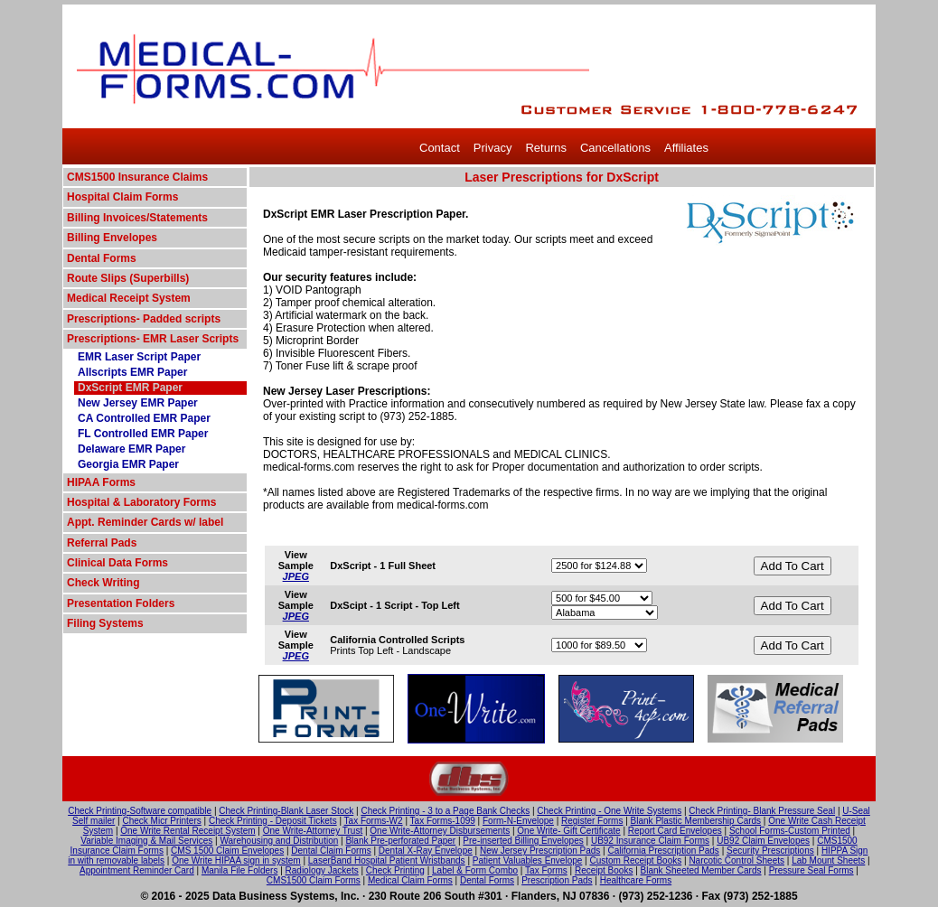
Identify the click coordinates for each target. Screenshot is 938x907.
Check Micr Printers (162, 821)
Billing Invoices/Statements (137, 217)
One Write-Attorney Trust (312, 831)
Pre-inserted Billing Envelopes (523, 841)
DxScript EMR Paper (130, 387)
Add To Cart (792, 566)
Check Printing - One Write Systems (609, 811)
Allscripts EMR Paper (132, 372)
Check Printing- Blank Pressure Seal (762, 811)
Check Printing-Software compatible (139, 811)
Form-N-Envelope (518, 821)
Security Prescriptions (770, 851)
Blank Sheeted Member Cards (701, 870)
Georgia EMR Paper (128, 464)
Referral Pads (101, 543)
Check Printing (395, 870)
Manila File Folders (239, 870)
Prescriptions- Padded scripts (143, 319)
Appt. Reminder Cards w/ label (145, 522)
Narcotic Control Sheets (736, 860)
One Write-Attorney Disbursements (440, 831)
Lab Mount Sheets (828, 860)
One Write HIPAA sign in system (236, 860)
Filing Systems (105, 623)
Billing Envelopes (112, 237)
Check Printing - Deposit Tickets (273, 821)
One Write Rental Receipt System (187, 831)
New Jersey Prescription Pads (540, 851)
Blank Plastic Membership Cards (696, 821)
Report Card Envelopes (675, 831)
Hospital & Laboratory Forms (141, 502)
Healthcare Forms (635, 880)
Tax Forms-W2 (373, 821)
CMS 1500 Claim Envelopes (227, 851)
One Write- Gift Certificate (568, 831)
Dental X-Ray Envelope (426, 851)
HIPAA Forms (101, 482)
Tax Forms (546, 870)
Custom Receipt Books (636, 860)
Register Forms (592, 821)
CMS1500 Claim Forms (314, 880)
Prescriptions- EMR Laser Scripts (153, 338)
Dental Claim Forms (331, 851)
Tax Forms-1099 (442, 821)
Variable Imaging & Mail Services (146, 841)
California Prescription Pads (662, 851)
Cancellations (615, 147)
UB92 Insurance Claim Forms (650, 841)
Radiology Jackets (322, 870)
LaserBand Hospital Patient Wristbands (386, 860)
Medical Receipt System (129, 298)
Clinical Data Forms (117, 562)
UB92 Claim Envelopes (763, 841)
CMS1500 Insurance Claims (137, 177)
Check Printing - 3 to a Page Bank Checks (445, 811)
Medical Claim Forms (410, 880)
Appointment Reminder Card (137, 870)
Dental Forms (101, 258)
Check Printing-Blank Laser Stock (286, 811)
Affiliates (686, 147)
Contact (439, 147)
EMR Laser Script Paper (139, 357)
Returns (546, 147)
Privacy (493, 147)
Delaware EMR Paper (131, 449)
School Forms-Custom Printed (789, 831)
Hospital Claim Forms (122, 197)
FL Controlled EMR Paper (143, 433)
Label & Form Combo (475, 870)
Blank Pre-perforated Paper (400, 841)
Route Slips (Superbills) (128, 278)
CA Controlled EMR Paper (144, 418)
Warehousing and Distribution (279, 841)
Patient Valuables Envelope (528, 860)
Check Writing (103, 582)
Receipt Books (604, 870)
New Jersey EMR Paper (138, 403)
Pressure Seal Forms (811, 870)
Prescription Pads (556, 880)
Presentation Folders (120, 603)
